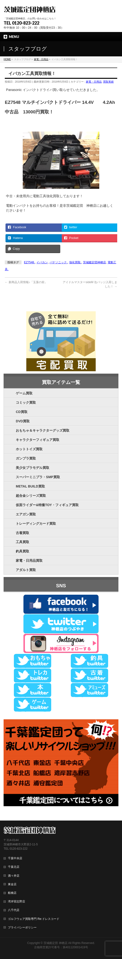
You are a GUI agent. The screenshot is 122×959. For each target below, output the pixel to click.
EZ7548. (29, 262)
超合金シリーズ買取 (31, 496)
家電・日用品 (94, 81)
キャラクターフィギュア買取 (37, 440)
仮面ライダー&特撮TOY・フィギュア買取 (47, 505)
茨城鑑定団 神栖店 (55, 943)
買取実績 (108, 81)
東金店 (12, 884)
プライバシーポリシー (22, 927)
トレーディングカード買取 (36, 523)
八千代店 (13, 910)
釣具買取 (22, 551)
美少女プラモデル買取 (32, 468)
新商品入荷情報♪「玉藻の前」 (26, 282)
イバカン (42, 262)
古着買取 (22, 533)
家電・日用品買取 (29, 560)
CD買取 (21, 412)
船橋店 (12, 893)
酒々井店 (13, 875)
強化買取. (75, 262)
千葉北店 (13, 867)
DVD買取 (23, 421)
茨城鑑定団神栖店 (94, 262)
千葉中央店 (15, 858)
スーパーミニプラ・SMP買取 (38, 477)
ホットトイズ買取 (29, 449)
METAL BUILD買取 (30, 486)
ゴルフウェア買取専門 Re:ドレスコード (33, 919)
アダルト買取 (26, 570)
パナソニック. (58, 262)
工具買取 (22, 542)
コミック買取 (26, 402)
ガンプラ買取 (26, 458)
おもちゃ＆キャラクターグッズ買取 (42, 430)
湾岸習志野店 (16, 901)
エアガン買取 (26, 514)
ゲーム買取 (24, 393)
